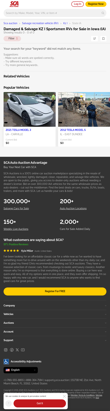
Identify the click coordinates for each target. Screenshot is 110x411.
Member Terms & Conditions (83, 395)
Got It (40, 403)
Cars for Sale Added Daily (75, 229)
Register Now (96, 4)
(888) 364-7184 (34, 380)
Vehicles (55, 314)
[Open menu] (5, 3)
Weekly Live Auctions (16, 229)
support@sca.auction (57, 380)
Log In (77, 4)
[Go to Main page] (14, 4)
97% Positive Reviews (16, 244)
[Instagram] (6, 350)
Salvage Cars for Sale (16, 208)
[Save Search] (103, 38)
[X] (17, 349)
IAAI (97, 398)
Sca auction (10, 23)
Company (55, 305)
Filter (13, 38)
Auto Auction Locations (73, 208)
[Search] (103, 13)
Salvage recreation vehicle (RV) (40, 23)
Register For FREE (55, 291)
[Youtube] (23, 350)
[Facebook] (12, 350)
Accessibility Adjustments (22, 361)
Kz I (65, 23)
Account (55, 331)
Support (55, 340)
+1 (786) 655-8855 (14, 380)
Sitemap (99, 395)
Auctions (55, 322)
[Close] (64, 396)
